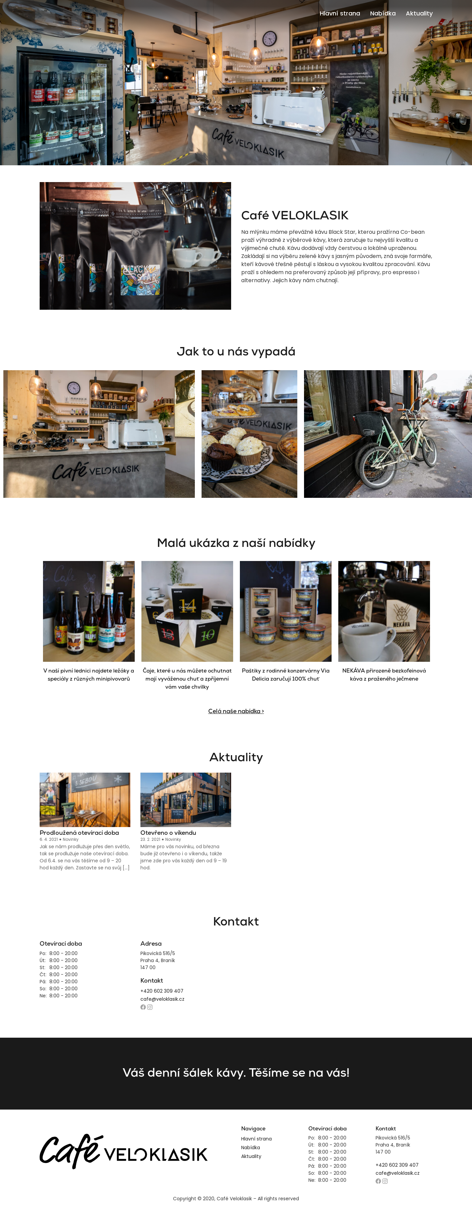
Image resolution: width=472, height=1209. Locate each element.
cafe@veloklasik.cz (162, 999)
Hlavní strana (340, 13)
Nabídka (383, 13)
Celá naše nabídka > (236, 711)
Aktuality (419, 13)
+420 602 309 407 (161, 991)
